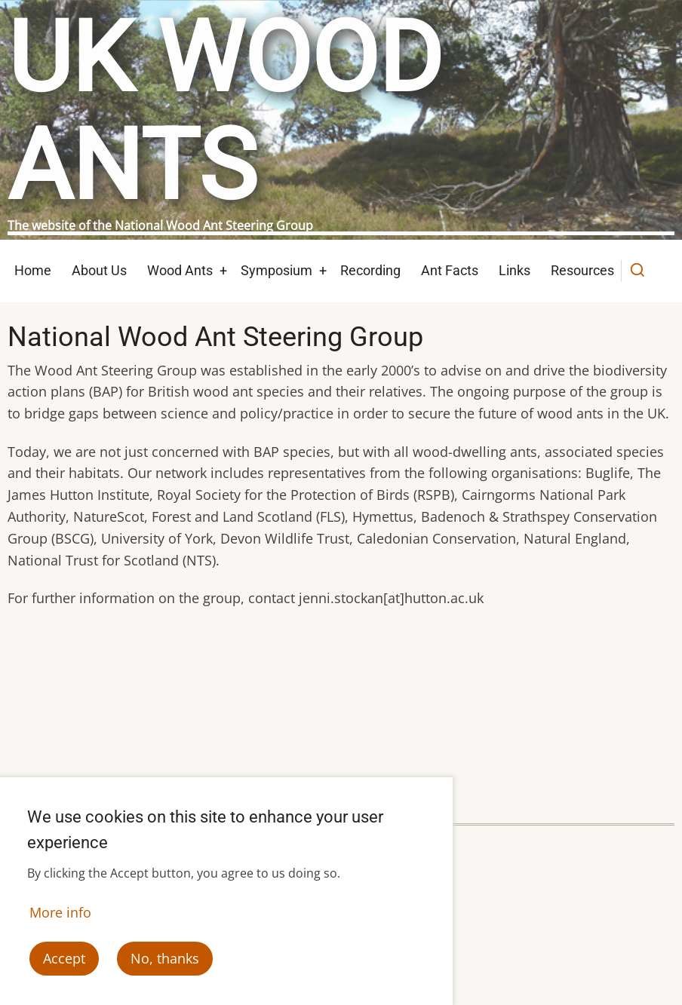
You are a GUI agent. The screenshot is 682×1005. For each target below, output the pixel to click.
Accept (64, 959)
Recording (370, 270)
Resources (582, 270)
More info (60, 913)
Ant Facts (449, 270)
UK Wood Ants (225, 112)
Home (32, 270)
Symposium (276, 270)
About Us (99, 270)
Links (514, 270)
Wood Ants (180, 270)
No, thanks (165, 959)
